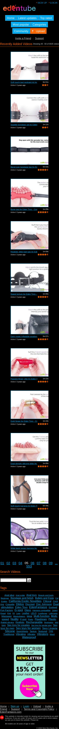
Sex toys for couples (18, 625)
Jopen (54, 610)
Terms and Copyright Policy (39, 709)
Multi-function (41, 616)
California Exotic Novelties (25, 601)
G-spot (19, 610)
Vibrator (31, 634)
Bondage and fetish (21, 598)
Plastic (52, 619)
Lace (18, 613)
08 (44, 563)
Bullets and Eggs (44, 598)
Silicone (10, 631)
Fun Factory (6, 610)
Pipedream (41, 619)
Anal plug (9, 595)
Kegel (3, 613)
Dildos (20, 604)
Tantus (33, 631)
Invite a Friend (23, 38)
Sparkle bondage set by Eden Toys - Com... (24, 124)
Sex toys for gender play (41, 625)
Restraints (48, 622)
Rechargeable (34, 622)
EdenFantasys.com (10, 712)
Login (53, 3)
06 (32, 563)
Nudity (14, 619)
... (56, 563)
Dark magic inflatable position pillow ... (24, 336)
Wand (52, 634)
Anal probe (20, 595)
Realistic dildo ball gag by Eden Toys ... (24, 252)
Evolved (53, 607)
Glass (28, 610)
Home (3, 706)
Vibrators (42, 634)
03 (14, 563)
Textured (42, 631)
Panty (30, 619)
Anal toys (31, 595)
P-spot (23, 619)
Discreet (30, 604)
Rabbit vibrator (7, 622)
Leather (25, 613)
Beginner (5, 598)
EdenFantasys (38, 607)
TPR (51, 631)
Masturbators (19, 616)
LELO (33, 613)
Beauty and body (46, 595)
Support (39, 38)
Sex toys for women (28, 628)
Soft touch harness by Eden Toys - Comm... (24, 506)
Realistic (19, 622)
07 (38, 563)
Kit (14, 613)
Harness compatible (42, 610)
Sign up (42, 3)
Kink (9, 613)
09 (50, 563)
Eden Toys (21, 607)
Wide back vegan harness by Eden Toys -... (24, 548)
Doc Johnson (44, 604)
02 (8, 563)
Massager (6, 616)
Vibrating (21, 634)
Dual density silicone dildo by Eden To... (24, 463)
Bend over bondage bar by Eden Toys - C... (24, 167)
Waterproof (29, 637)
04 (20, 563)
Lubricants (53, 613)
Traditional (8, 634)
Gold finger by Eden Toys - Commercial (24, 421)
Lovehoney (42, 613)
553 (29, 566)
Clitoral (47, 601)
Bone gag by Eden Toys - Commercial (24, 209)
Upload (37, 706)
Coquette (9, 604)
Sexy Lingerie (49, 628)
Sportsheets (22, 631)
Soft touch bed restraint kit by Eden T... (24, 82)
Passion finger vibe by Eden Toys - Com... (24, 379)
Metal (29, 616)
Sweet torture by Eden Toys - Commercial (24, 294)
